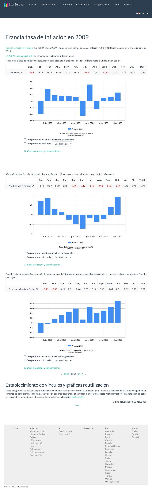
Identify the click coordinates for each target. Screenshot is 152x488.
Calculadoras (82, 4)
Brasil (107, 437)
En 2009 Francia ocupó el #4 (19, 56)
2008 (66, 374)
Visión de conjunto (38, 431)
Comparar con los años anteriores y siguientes (50, 139)
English (135, 431)
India (107, 458)
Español (135, 434)
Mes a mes (36, 440)
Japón (108, 461)
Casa (15, 428)
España (108, 443)
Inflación (32, 4)
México (108, 467)
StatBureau (13, 4)
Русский (135, 437)
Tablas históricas (49, 4)
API (116, 4)
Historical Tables (37, 434)
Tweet (77, 405)
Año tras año (37, 443)
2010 (80, 374)
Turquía (108, 475)
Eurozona (109, 449)
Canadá (108, 440)
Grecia (108, 455)
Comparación (36, 455)
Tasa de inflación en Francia (19, 47)
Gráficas (67, 4)
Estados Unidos (112, 446)
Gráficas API (65, 434)
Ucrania (108, 478)
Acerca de (128, 4)
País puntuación (101, 4)
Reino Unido (111, 470)
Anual (34, 446)
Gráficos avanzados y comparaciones (42, 151)
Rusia (107, 473)
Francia (142, 13)
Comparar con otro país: (39, 143)
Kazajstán (109, 464)
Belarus (108, 434)
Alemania (109, 431)
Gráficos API (78, 397)
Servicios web (65, 431)
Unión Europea (112, 481)
